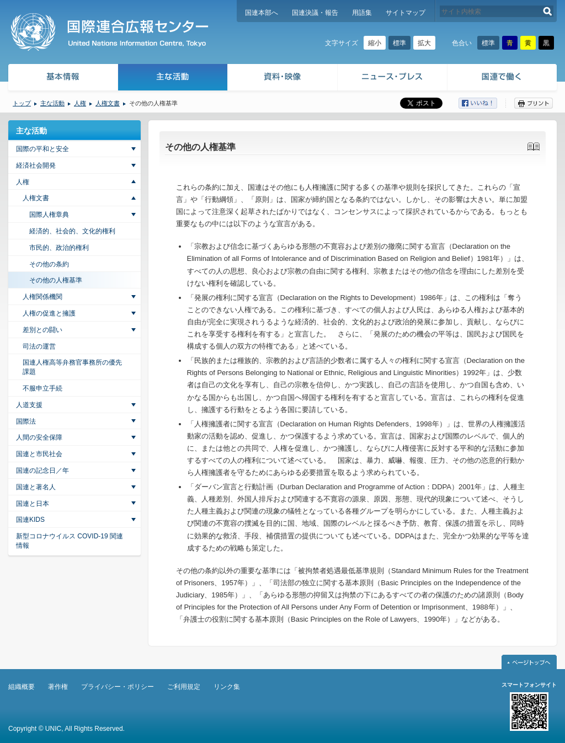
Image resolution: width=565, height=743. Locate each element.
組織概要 (21, 687)
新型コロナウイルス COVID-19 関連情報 (69, 540)
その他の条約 (49, 264)
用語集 (362, 13)
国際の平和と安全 (42, 149)
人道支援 (29, 405)
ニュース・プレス (392, 78)
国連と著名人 (36, 487)
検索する (547, 11)
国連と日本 (32, 503)
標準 (399, 43)
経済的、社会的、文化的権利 (72, 231)
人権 (80, 103)
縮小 (374, 43)
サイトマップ (405, 13)
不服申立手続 (42, 388)
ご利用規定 (183, 687)
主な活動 (173, 78)
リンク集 (227, 687)
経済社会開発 (36, 165)
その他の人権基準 (55, 280)
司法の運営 (39, 346)
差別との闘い (42, 330)
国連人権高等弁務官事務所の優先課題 (72, 367)
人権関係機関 (42, 297)
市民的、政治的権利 (59, 248)
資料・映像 (283, 78)
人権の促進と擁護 (49, 313)
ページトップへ (529, 662)
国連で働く (502, 78)
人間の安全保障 (39, 437)
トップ (22, 103)
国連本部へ (261, 13)
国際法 (26, 421)
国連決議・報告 (315, 13)
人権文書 (107, 103)
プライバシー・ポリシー (117, 687)
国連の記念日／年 (42, 470)
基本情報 (62, 78)
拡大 (424, 43)
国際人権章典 (49, 214)
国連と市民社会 (39, 454)
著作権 (58, 687)
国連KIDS (30, 519)
